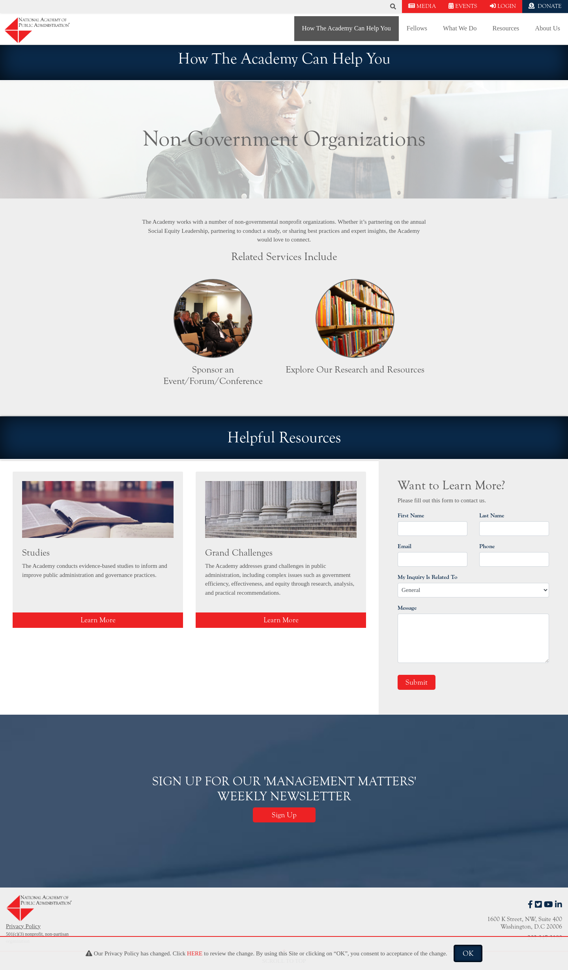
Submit (416, 682)
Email (404, 546)
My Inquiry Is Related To (428, 577)
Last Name (491, 515)
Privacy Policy (23, 926)
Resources (505, 28)
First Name (411, 515)
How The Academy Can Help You (346, 28)
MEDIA (422, 6)
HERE (194, 953)
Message (407, 608)
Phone (487, 546)
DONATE (545, 6)
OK (468, 953)
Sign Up (284, 815)
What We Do (459, 28)
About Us (547, 28)
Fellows (417, 28)
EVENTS (462, 6)
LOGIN (503, 6)
